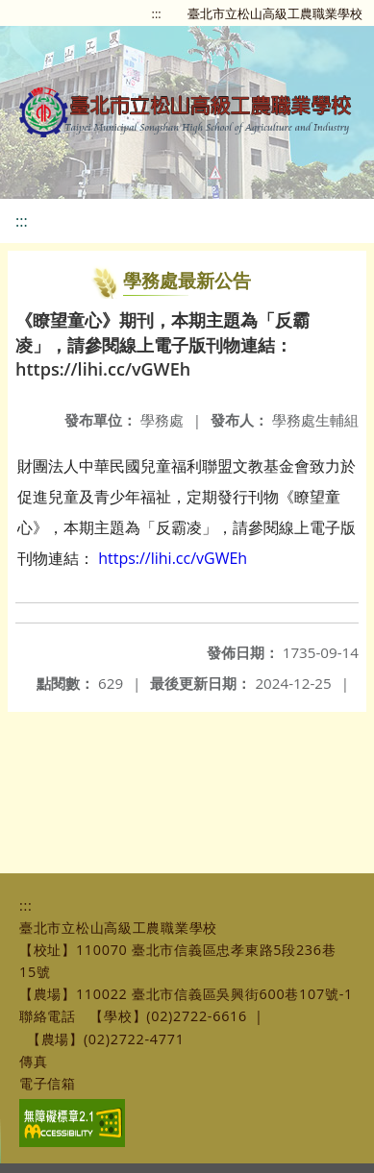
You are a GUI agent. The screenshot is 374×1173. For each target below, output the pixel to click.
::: (157, 13)
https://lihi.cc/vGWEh (172, 558)
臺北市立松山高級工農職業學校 (274, 13)
